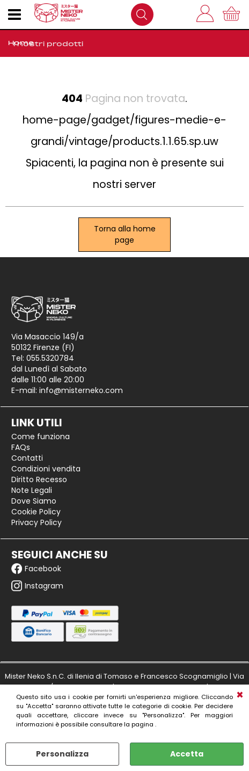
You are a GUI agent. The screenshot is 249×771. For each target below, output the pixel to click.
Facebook (36, 568)
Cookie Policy (36, 511)
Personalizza (62, 753)
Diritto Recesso (39, 479)
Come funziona (40, 436)
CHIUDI (240, 695)
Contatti (27, 458)
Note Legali (31, 490)
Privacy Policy (36, 522)
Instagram (37, 585)
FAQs (20, 447)
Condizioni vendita (45, 468)
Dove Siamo (33, 501)
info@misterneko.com (81, 390)
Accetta (186, 753)
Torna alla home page (125, 234)
